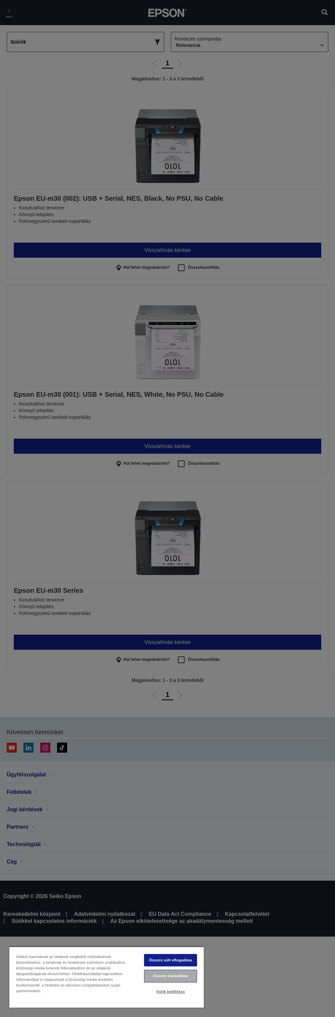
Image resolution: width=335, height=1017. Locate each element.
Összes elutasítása (170, 976)
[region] (106, 977)
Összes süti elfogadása (170, 960)
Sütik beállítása (170, 992)
